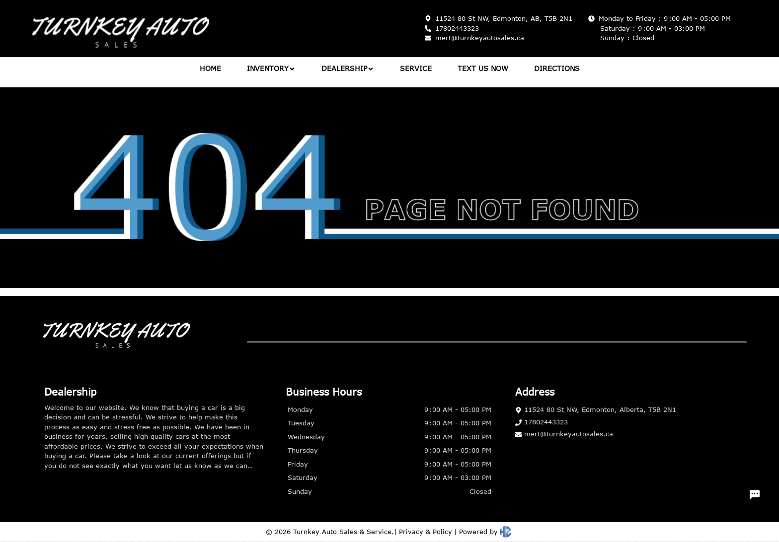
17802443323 (541, 422)
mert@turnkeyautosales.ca (564, 434)
